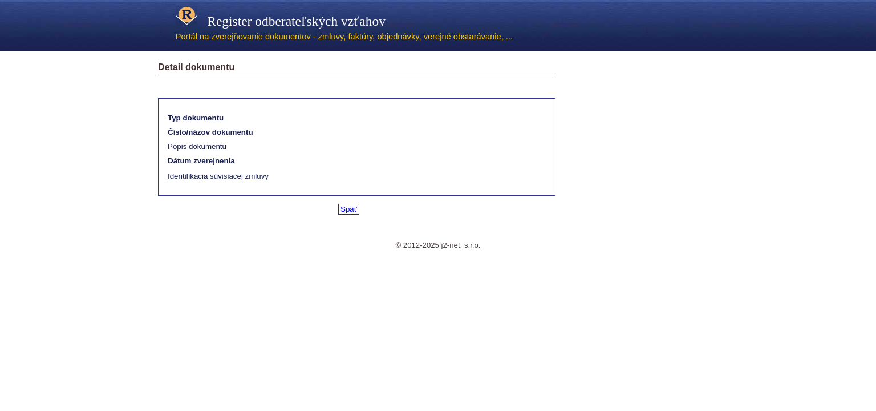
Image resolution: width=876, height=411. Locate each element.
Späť (348, 209)
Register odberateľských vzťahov (281, 21)
